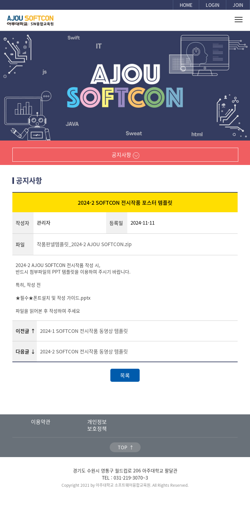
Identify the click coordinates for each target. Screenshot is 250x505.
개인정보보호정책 (97, 425)
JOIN (238, 5)
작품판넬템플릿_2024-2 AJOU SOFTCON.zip (84, 244)
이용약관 (40, 421)
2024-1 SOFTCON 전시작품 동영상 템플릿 (84, 330)
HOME (186, 5)
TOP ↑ (126, 447)
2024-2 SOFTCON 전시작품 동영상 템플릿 (84, 351)
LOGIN (212, 5)
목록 (125, 375)
